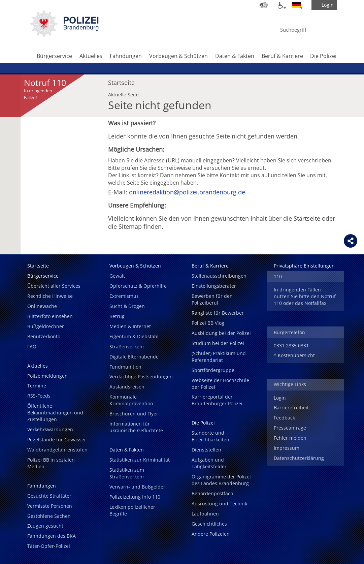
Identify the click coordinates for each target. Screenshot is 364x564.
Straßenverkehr (126, 346)
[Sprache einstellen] (297, 5)
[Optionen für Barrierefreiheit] (280, 5)
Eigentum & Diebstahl (134, 336)
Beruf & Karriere (282, 56)
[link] (64, 35)
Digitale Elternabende (134, 356)
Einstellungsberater (214, 286)
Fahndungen (126, 56)
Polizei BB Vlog (208, 323)
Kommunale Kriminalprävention (131, 400)
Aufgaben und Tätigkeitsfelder (209, 463)
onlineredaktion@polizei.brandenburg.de (187, 192)
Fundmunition (125, 367)
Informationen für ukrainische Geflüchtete (136, 427)
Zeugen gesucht (45, 526)
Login (280, 398)
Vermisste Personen (49, 506)
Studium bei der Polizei (218, 343)
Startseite (121, 81)
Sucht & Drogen (127, 306)
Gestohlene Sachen (49, 516)
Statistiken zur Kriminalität (139, 460)
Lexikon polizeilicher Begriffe (132, 510)
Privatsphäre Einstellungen (304, 265)
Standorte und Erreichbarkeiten (210, 436)
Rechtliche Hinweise (50, 296)
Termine (36, 385)
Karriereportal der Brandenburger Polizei (217, 400)
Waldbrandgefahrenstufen (57, 449)
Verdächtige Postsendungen (141, 376)
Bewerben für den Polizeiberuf (212, 299)
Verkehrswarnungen (50, 429)
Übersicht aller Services (53, 286)
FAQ (31, 346)
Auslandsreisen (126, 386)
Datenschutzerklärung (299, 458)
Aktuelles (90, 56)
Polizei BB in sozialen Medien (51, 463)
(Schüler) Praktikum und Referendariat (219, 356)
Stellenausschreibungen (219, 276)
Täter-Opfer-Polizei (48, 546)
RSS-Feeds (39, 396)
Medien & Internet (130, 326)
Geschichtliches (209, 524)
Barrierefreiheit (291, 407)
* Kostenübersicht (294, 355)
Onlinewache (42, 306)
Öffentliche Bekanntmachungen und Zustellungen (55, 412)
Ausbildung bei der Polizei (221, 333)
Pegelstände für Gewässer (56, 439)
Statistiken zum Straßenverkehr (126, 473)
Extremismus (124, 296)
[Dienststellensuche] (264, 5)
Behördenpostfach (212, 493)
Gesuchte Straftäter (49, 496)
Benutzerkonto (43, 336)
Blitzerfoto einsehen (50, 316)
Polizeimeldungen (47, 376)
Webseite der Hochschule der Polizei (220, 383)
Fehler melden (290, 438)
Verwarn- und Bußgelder (137, 486)
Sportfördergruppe (213, 370)
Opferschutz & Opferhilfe (138, 286)
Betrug (117, 316)
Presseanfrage (290, 428)
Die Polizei (323, 56)
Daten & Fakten (234, 56)
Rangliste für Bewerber (218, 313)
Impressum (286, 448)
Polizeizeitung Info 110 (134, 497)
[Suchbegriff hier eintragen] (299, 29)
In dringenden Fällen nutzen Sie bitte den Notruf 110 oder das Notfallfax (305, 296)
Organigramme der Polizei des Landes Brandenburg (221, 480)
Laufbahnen (205, 513)
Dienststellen (206, 449)
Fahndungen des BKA (51, 536)
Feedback (284, 417)
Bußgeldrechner (45, 326)
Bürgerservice (54, 56)
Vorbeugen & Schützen (178, 56)
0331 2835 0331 (291, 345)
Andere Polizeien (211, 534)
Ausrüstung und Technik (219, 503)
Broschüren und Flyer (133, 413)
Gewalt (117, 276)
